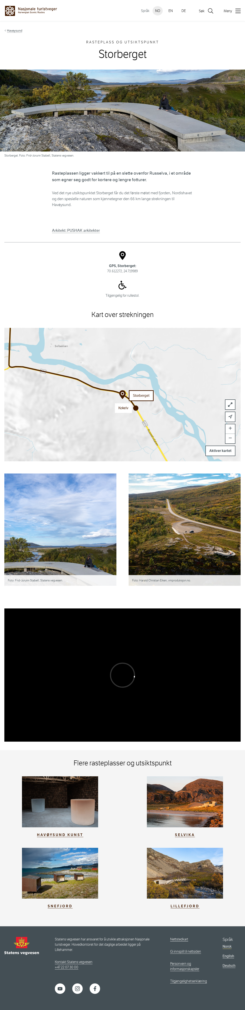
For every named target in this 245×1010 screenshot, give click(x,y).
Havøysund (14, 30)
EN (170, 11)
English (228, 956)
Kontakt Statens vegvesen (73, 962)
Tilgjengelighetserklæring (188, 981)
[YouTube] (60, 988)
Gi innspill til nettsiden (185, 951)
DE (183, 11)
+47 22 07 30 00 (66, 967)
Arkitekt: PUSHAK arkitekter (76, 230)
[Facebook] (95, 988)
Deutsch (229, 966)
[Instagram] (77, 988)
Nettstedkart (179, 939)
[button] (230, 417)
